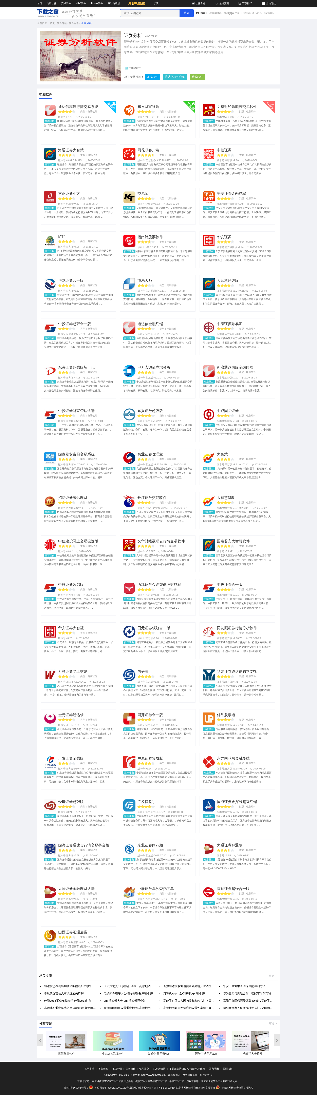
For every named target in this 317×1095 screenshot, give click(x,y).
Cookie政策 (159, 1068)
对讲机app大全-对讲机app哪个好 (184, 993)
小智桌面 (246, 13)
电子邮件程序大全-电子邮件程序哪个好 (128, 993)
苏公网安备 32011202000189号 (109, 1087)
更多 (273, 976)
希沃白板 (257, 13)
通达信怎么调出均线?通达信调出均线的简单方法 (74, 986)
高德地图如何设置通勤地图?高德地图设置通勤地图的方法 (140, 1008)
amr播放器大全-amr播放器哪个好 (125, 1000)
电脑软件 (51, 3)
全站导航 (268, 3)
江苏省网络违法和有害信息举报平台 (195, 1087)
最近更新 (221, 3)
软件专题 (198, 3)
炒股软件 (197, 76)
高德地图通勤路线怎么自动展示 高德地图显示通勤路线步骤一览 (84, 1008)
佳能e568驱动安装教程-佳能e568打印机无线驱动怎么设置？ (82, 1000)
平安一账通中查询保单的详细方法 (244, 986)
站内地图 (214, 1068)
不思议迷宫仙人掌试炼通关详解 (64, 993)
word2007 (269, 13)
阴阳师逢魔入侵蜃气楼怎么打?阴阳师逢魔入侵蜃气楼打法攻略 (262, 1008)
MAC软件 (81, 3)
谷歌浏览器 (215, 13)
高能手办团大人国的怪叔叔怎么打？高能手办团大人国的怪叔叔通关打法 (208, 1000)
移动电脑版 (114, 3)
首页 (39, 3)
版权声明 (117, 1068)
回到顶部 (227, 1068)
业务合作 (130, 1068)
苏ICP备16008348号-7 (76, 1087)
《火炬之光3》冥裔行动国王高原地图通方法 (131, 986)
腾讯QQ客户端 (231, 13)
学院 (156, 3)
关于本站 (89, 1068)
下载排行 (245, 3)
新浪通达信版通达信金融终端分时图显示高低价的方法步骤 (200, 986)
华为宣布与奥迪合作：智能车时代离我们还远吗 (252, 993)
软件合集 (74, 23)
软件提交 (144, 1068)
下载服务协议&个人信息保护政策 (187, 1068)
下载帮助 (103, 1068)
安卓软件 (66, 3)
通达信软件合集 (175, 76)
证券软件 (152, 76)
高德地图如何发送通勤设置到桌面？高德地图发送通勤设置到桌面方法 (207, 1008)
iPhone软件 (97, 3)
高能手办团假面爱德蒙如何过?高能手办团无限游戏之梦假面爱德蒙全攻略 (269, 1000)
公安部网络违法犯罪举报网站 (234, 1087)
